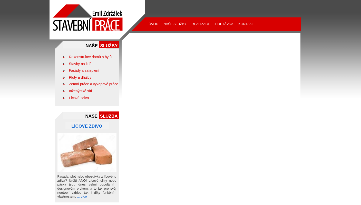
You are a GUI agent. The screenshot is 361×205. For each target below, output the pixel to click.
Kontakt (246, 24)
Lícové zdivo (79, 98)
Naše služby (175, 24)
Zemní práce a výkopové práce (93, 84)
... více (82, 196)
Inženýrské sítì (80, 91)
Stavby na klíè (80, 64)
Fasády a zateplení (84, 70)
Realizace (201, 24)
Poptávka (224, 24)
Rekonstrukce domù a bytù (90, 57)
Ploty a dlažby (80, 77)
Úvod (154, 24)
